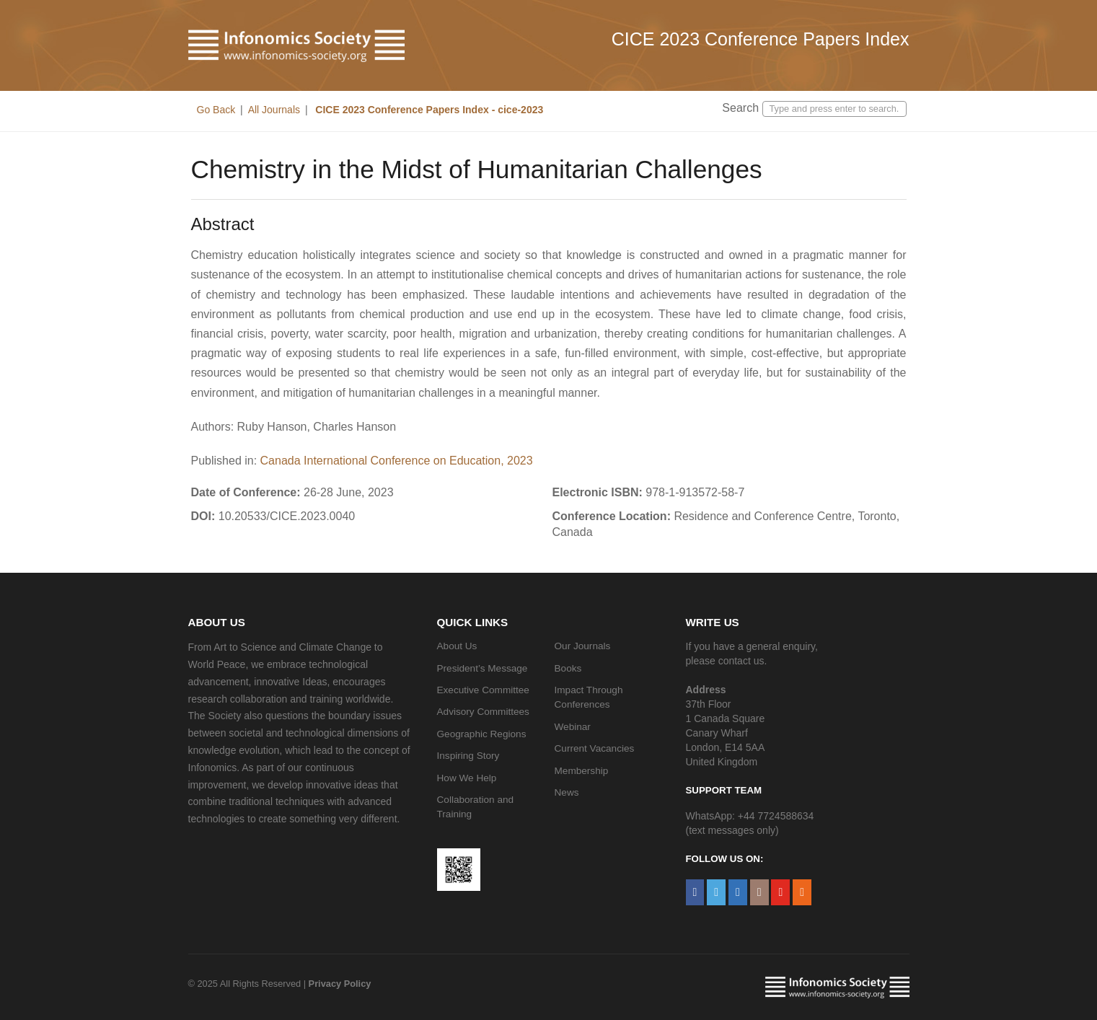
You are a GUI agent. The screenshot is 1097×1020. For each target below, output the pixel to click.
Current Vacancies (595, 748)
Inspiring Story (468, 755)
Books (568, 668)
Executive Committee (483, 690)
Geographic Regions (482, 734)
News (567, 792)
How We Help (467, 778)
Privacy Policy (340, 983)
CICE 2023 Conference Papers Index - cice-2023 (427, 109)
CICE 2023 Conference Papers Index (760, 39)
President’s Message (482, 668)
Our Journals (583, 646)
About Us (457, 646)
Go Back (216, 109)
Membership (582, 770)
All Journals (274, 109)
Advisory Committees (483, 711)
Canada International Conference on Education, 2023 (396, 460)
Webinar (573, 726)
